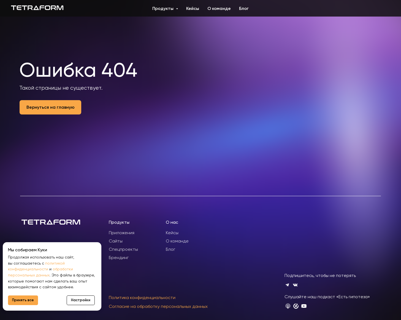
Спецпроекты (123, 249)
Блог (244, 8)
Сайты (116, 241)
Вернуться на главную (50, 107)
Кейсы (192, 8)
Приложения (121, 232)
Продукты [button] (163, 8)
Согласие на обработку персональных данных (158, 306)
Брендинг (119, 257)
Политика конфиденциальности (142, 297)
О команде (219, 8)
